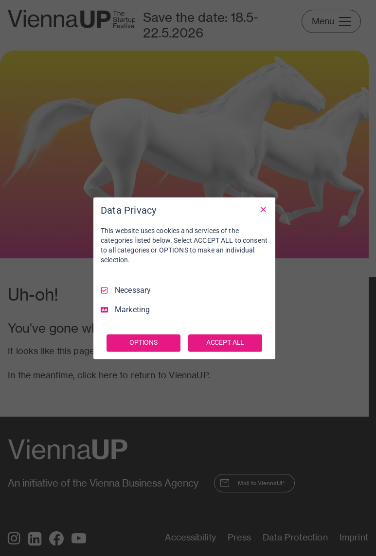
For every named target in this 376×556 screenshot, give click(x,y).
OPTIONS (143, 342)
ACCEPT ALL (225, 342)
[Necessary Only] (263, 209)
